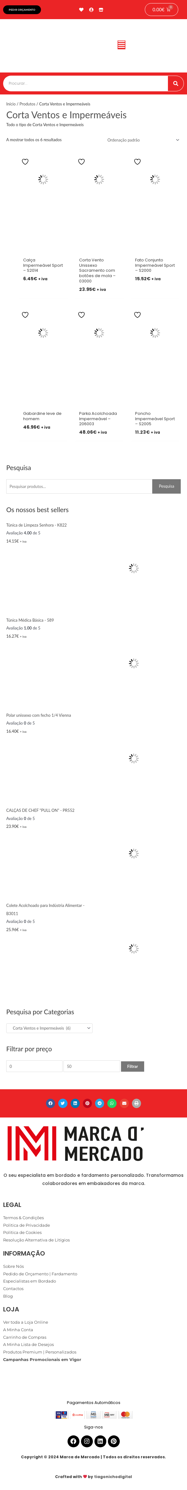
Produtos (27, 103)
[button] (121, 46)
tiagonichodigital (113, 1476)
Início (11, 103)
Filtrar (132, 1066)
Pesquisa (166, 486)
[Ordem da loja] (142, 140)
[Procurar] (176, 83)
